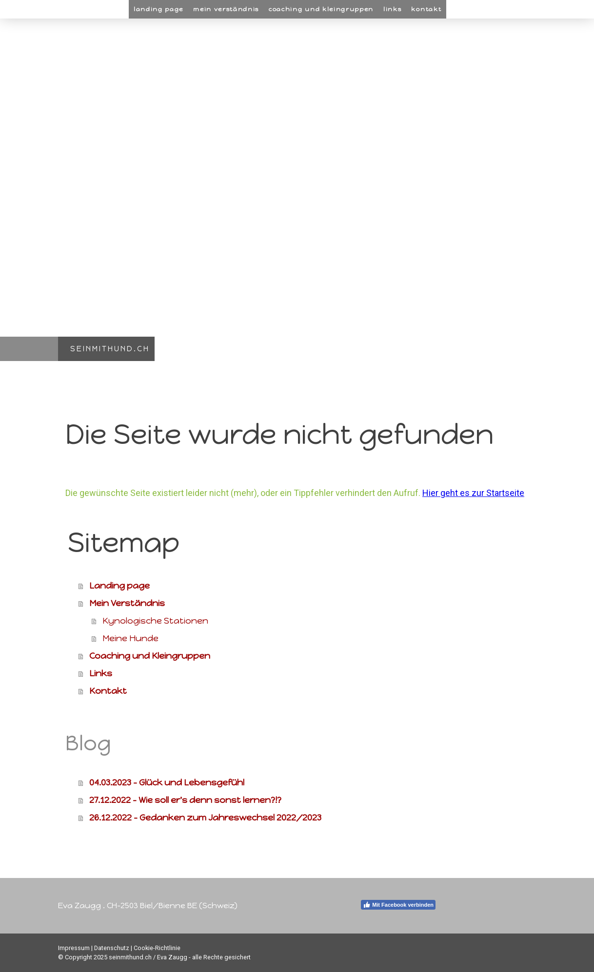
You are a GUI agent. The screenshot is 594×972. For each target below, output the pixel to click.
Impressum (74, 948)
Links (392, 9)
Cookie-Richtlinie (157, 948)
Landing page (158, 9)
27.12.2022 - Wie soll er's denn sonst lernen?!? (185, 800)
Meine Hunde (130, 638)
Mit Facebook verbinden (398, 905)
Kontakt (426, 9)
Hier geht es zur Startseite (473, 493)
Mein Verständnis (226, 9)
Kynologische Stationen (155, 620)
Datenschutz (111, 948)
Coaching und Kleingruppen (321, 9)
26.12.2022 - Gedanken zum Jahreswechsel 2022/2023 (205, 817)
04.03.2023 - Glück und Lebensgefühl (166, 782)
